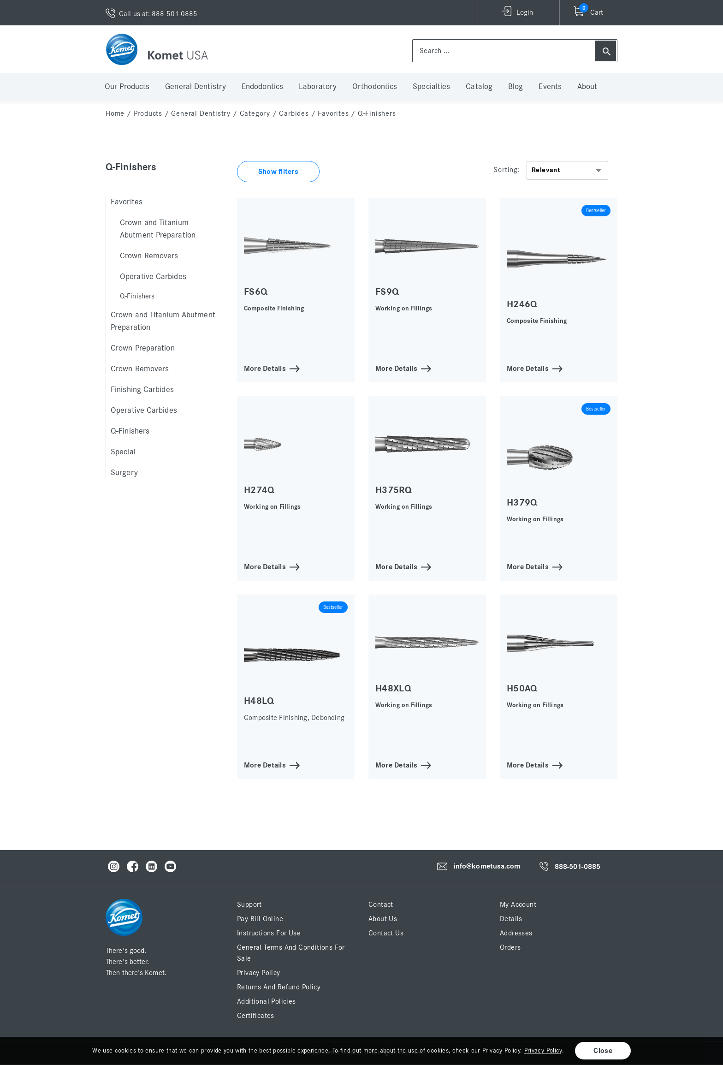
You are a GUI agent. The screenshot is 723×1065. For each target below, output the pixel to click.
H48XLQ (393, 688)
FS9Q (387, 292)
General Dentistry (195, 87)
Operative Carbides (153, 277)
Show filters (278, 171)
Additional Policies (266, 1001)
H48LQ (259, 701)
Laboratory (318, 87)
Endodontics (262, 87)
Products (148, 113)
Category (255, 113)
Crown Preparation (143, 348)
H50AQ (522, 688)
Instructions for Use (269, 933)
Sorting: (506, 169)
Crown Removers (149, 256)
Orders (510, 947)
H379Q (522, 502)
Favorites (333, 113)
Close (602, 1050)
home (115, 113)
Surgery (124, 473)
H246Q (522, 304)
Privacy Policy (258, 972)
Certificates (255, 1015)
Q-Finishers (130, 431)
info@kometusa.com (487, 866)
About (587, 87)
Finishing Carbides (142, 390)
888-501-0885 (577, 866)
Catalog (479, 87)
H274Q (259, 490)
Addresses (516, 933)
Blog (515, 87)
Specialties (431, 87)
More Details (265, 368)
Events (550, 87)
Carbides (293, 113)
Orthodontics (374, 87)
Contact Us (385, 933)
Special (123, 452)
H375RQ (393, 490)
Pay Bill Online (260, 918)
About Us (382, 918)
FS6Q (255, 292)
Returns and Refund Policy (278, 987)
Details (511, 918)
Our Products (127, 87)
